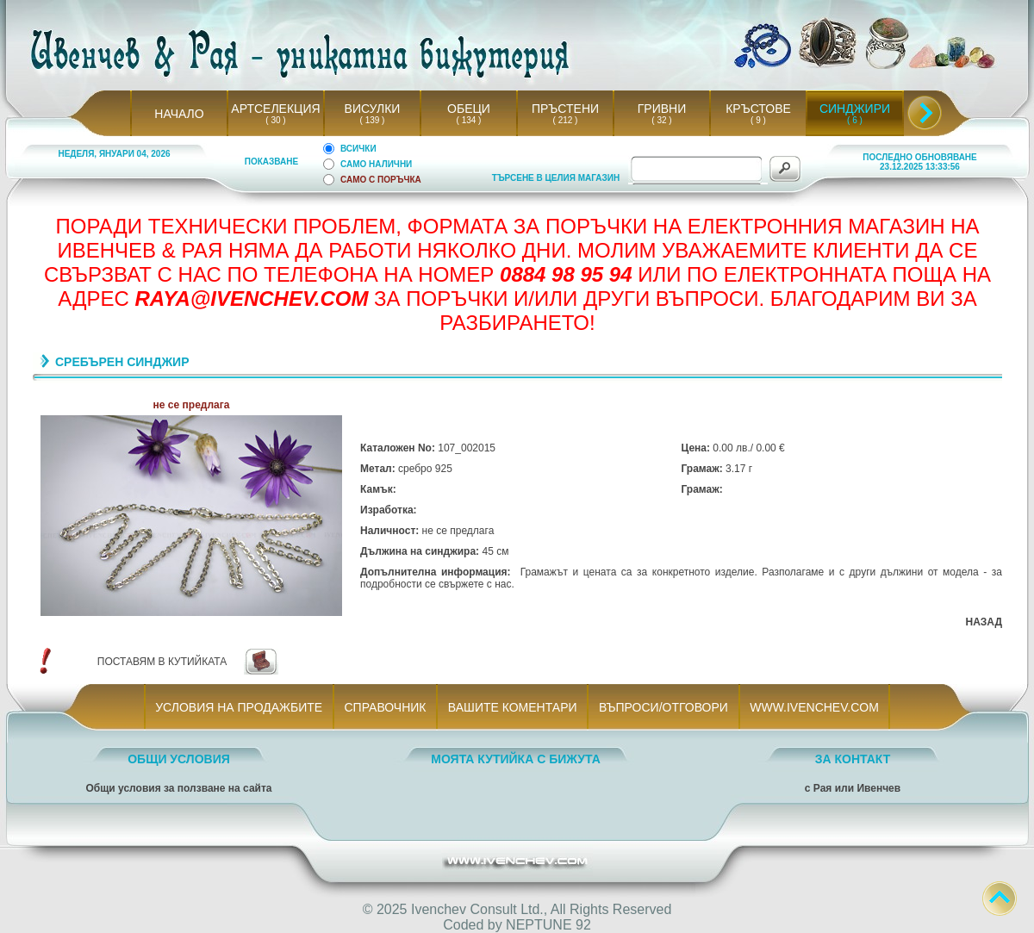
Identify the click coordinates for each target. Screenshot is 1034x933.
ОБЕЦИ (468, 108)
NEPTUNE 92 (548, 924)
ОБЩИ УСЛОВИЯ (179, 759)
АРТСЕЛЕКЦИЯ (275, 108)
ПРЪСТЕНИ (565, 108)
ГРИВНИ (662, 108)
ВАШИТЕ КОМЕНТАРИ (512, 707)
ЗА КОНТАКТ (853, 759)
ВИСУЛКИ (373, 108)
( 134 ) (469, 120)
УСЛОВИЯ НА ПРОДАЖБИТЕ (239, 707)
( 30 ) (275, 120)
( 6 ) (854, 120)
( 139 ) (372, 120)
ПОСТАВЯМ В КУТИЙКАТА (162, 662)
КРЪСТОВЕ (758, 108)
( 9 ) (758, 120)
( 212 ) (565, 120)
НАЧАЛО (178, 114)
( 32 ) (662, 120)
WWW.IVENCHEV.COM (814, 707)
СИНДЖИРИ (854, 108)
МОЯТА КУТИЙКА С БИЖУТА (516, 759)
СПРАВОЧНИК (385, 707)
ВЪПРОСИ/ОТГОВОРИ (663, 707)
